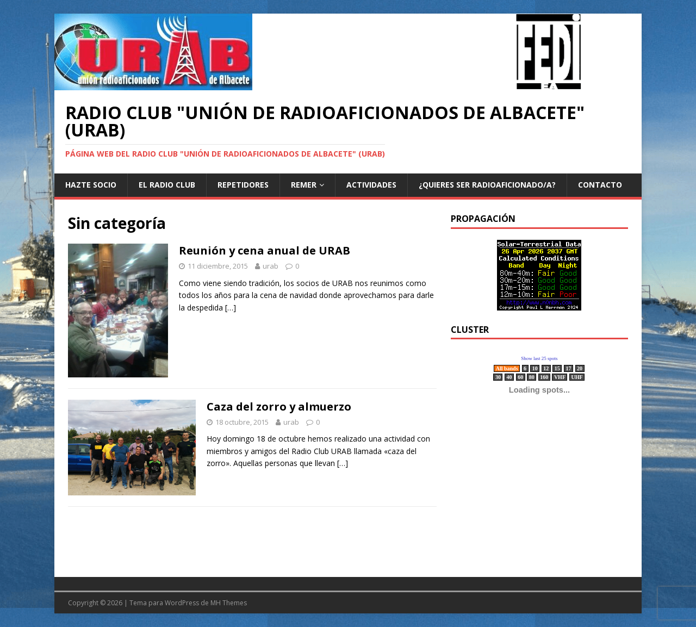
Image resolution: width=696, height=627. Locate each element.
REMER (303, 184)
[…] (230, 307)
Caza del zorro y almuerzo (279, 406)
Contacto (600, 184)
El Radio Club (167, 184)
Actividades (371, 184)
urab (270, 266)
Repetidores (243, 184)
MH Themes (228, 602)
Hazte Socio (90, 184)
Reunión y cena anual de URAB (264, 250)
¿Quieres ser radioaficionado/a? (487, 184)
